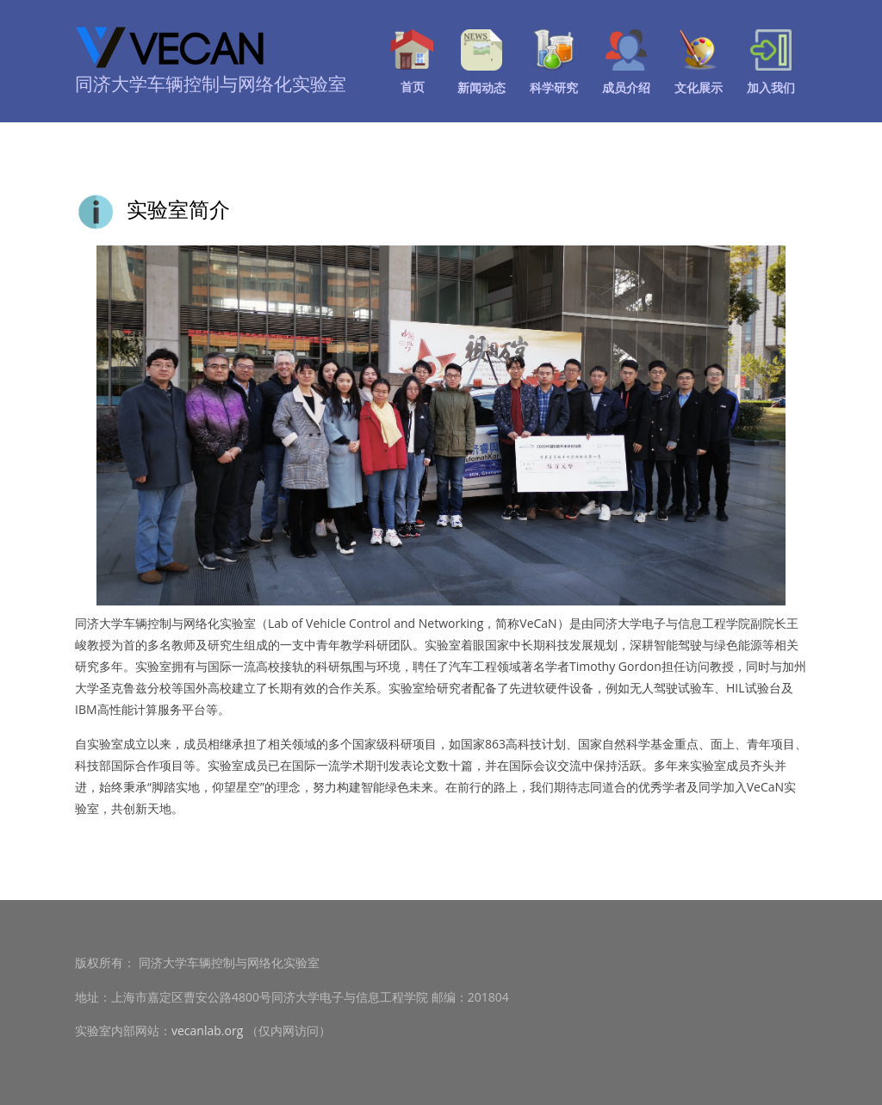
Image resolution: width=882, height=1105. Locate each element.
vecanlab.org (207, 1030)
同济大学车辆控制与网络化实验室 (210, 83)
